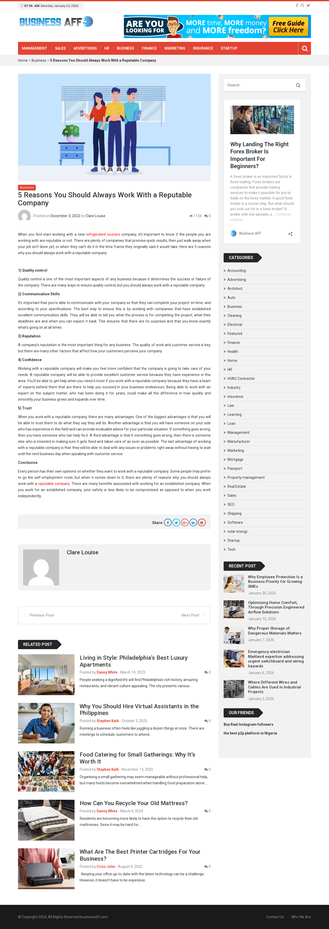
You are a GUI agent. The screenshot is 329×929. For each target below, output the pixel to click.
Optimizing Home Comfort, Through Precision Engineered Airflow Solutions (276, 607)
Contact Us (275, 917)
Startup (229, 48)
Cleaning (234, 316)
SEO (230, 504)
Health (232, 351)
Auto (231, 298)
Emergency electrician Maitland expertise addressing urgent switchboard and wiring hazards (276, 658)
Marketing (174, 48)
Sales (60, 48)
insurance (203, 48)
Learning (234, 414)
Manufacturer (238, 441)
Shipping (234, 513)
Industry (234, 387)
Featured (234, 334)
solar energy (237, 531)
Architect (234, 289)
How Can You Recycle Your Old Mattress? (134, 803)
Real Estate (236, 486)
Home (23, 60)
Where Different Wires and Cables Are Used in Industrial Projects (274, 687)
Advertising (85, 48)
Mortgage (235, 459)
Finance (149, 48)
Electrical (234, 325)
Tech (231, 549)
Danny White (107, 672)
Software (235, 522)
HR (106, 48)
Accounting (236, 271)
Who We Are (301, 917)
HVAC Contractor (241, 378)
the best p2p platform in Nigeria (250, 733)
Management (34, 48)
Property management (246, 477)
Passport (234, 468)
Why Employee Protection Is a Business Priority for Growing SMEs (275, 582)
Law (230, 405)
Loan (231, 423)
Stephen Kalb (108, 721)
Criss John (106, 866)
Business (125, 48)
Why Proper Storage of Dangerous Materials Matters (274, 630)
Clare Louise (95, 215)
